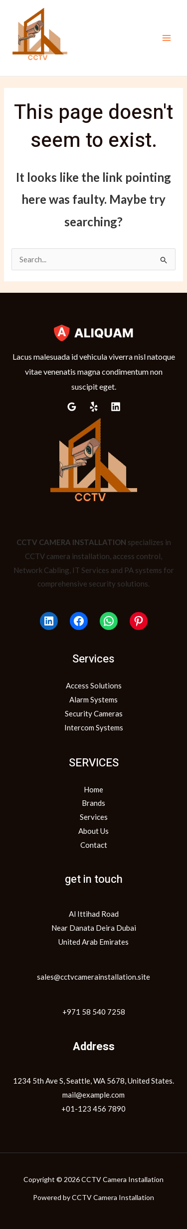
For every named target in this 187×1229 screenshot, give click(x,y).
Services (94, 816)
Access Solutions (94, 685)
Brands (93, 802)
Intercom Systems (93, 727)
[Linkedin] (116, 407)
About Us (93, 830)
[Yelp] (94, 407)
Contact (93, 844)
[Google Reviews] (72, 407)
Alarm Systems (93, 699)
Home (93, 789)
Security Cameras (94, 713)
